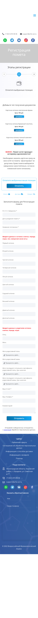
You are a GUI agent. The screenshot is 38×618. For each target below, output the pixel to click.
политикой (7, 430)
